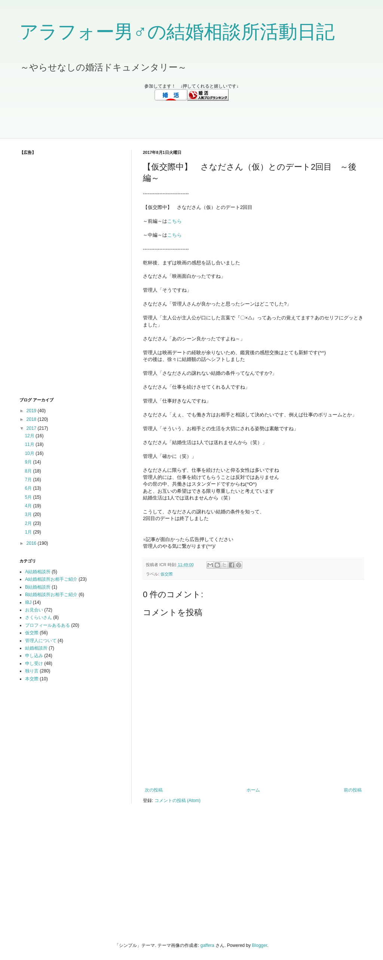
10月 (30, 453)
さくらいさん (38, 617)
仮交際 (166, 574)
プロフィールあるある (47, 625)
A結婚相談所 (37, 571)
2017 (32, 428)
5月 (29, 497)
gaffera (207, 945)
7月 (29, 479)
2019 (32, 410)
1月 (29, 532)
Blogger (259, 945)
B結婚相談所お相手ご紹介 (51, 594)
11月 (30, 444)
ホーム (253, 790)
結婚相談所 (36, 648)
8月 (29, 471)
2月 (29, 523)
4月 (29, 505)
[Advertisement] (191, 119)
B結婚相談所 (37, 587)
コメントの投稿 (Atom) (177, 800)
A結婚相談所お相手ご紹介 (51, 579)
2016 (32, 543)
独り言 (32, 671)
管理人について (40, 640)
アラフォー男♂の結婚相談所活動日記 (177, 31)
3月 (29, 514)
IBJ (28, 602)
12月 (30, 435)
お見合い (34, 610)
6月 (29, 488)
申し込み (34, 655)
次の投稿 (154, 790)
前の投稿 (353, 790)
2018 (32, 419)
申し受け (34, 663)
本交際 (32, 678)
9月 (29, 462)
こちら (174, 221)
